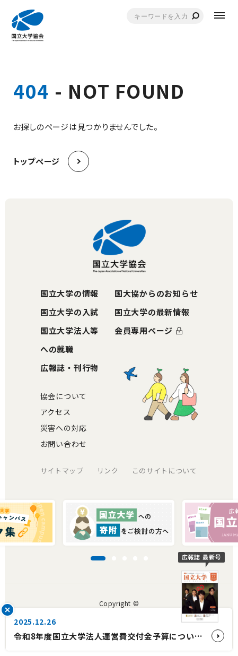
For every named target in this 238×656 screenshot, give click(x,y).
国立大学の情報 (69, 293)
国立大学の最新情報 (152, 311)
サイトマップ (62, 470)
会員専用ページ (143, 330)
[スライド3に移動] (124, 558)
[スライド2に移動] (114, 558)
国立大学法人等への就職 (69, 340)
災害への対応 (63, 427)
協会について (63, 396)
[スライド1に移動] (98, 558)
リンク (108, 470)
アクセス (55, 412)
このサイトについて (164, 470)
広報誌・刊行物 (69, 367)
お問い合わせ (63, 443)
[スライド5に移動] (146, 558)
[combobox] (165, 16)
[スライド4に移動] (135, 558)
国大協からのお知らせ (156, 293)
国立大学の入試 (69, 311)
